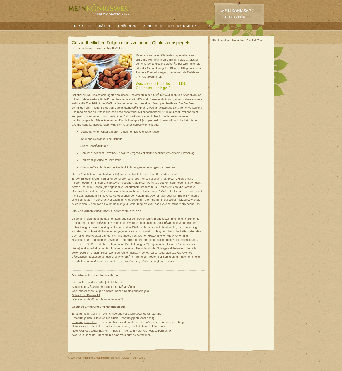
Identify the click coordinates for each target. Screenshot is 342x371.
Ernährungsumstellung (86, 313)
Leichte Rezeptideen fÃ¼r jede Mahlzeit (97, 282)
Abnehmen (152, 26)
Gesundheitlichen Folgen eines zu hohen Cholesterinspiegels (110, 291)
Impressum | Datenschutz (132, 358)
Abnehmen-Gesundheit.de (95, 358)
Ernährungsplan (82, 318)
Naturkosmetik (182, 26)
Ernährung (126, 26)
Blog (207, 26)
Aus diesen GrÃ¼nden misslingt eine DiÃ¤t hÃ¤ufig (104, 286)
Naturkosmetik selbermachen (90, 330)
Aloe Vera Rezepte (83, 335)
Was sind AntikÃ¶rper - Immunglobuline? (97, 299)
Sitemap (115, 358)
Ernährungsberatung (85, 322)
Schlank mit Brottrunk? (86, 295)
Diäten (104, 26)
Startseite (81, 26)
